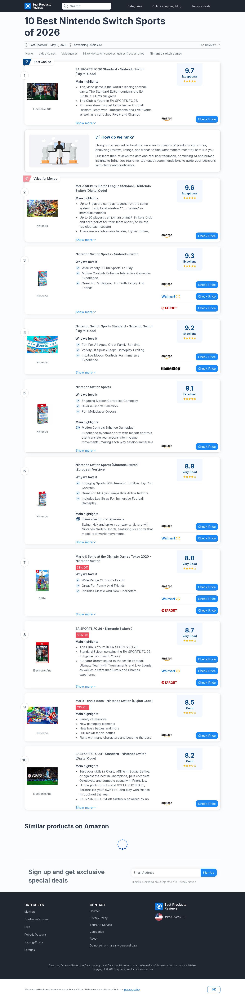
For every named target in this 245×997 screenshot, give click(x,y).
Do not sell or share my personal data (113, 963)
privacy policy (132, 989)
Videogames (69, 54)
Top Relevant (209, 45)
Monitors (29, 929)
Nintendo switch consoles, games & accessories (113, 54)
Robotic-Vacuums (35, 952)
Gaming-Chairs (33, 960)
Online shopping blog (166, 6)
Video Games (47, 54)
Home (29, 54)
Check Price (204, 119)
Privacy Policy (99, 936)
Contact (95, 929)
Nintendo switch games (166, 54)
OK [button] (214, 989)
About (93, 956)
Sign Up (207, 890)
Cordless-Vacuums (36, 937)
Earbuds (29, 968)
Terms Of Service (101, 943)
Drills (27, 945)
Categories (134, 6)
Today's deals (200, 6)
